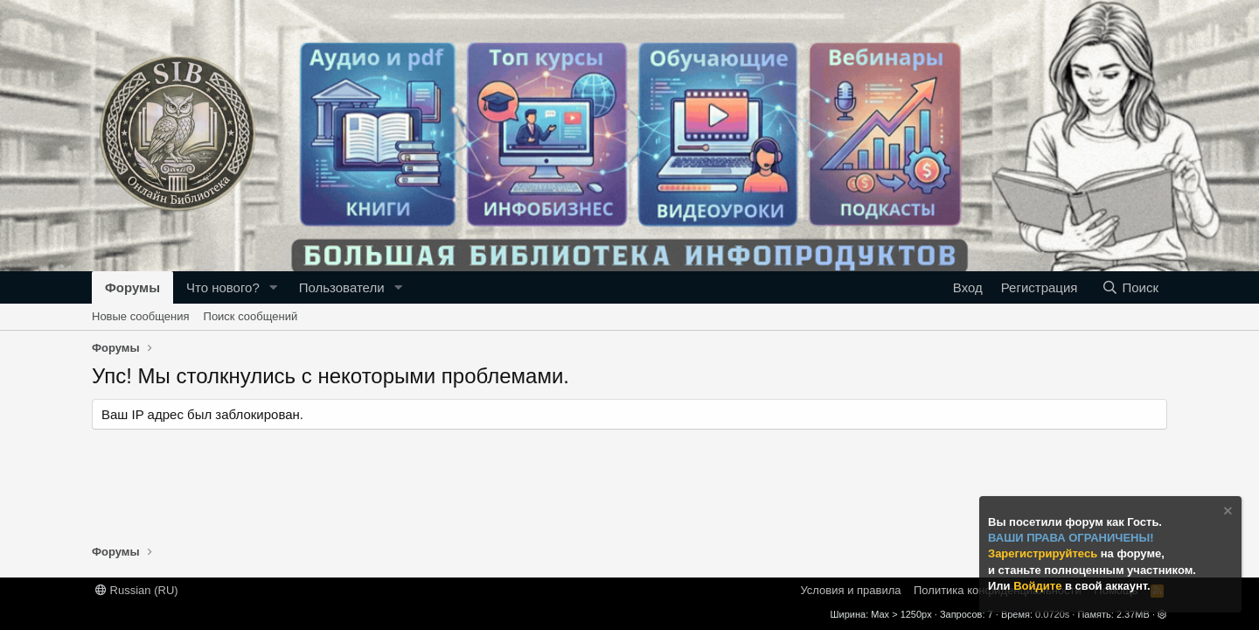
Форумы (132, 287)
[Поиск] (1130, 287)
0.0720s (1052, 614)
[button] (273, 287)
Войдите (1039, 585)
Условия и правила (850, 590)
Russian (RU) (136, 590)
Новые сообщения (141, 316)
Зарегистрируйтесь (1044, 553)
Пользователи (342, 287)
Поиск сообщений (251, 316)
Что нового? (223, 287)
